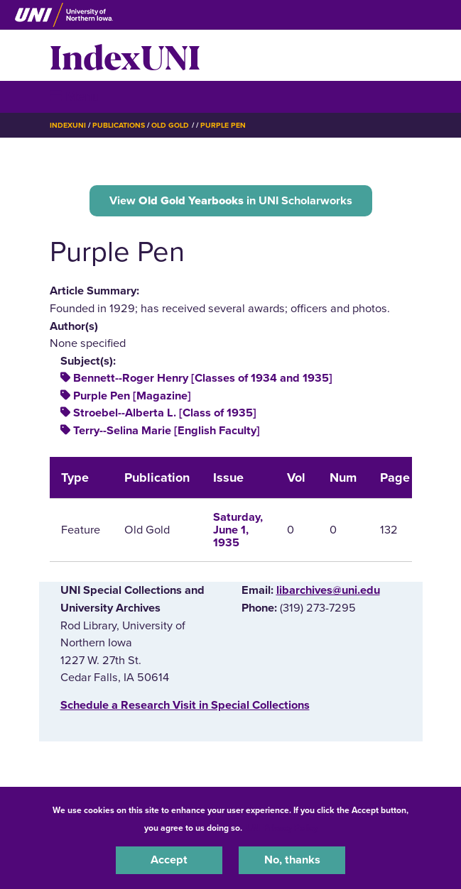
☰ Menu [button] (75, 96)
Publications (118, 125)
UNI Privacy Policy (282, 828)
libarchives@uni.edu (328, 590)
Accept (169, 860)
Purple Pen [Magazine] (132, 396)
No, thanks (292, 860)
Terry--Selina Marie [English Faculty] (166, 431)
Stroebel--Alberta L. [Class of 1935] (164, 413)
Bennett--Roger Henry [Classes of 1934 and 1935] (202, 378)
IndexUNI (125, 55)
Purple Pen (223, 125)
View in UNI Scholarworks (230, 201)
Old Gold (170, 125)
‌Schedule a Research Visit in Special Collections (185, 705)
